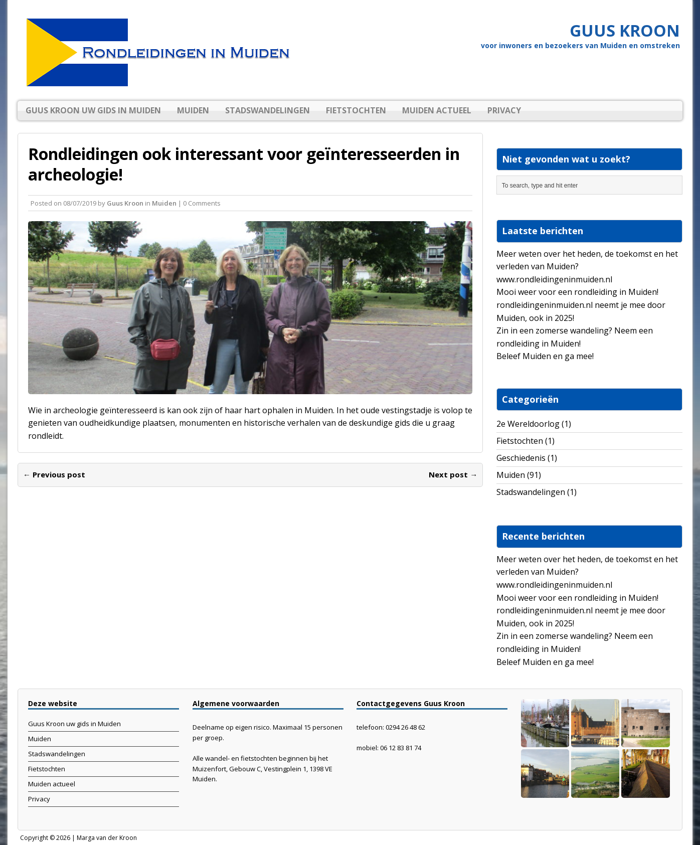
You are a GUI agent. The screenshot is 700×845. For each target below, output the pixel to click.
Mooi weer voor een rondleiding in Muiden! (577, 291)
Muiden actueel (436, 110)
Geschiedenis (521, 457)
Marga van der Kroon (107, 837)
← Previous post (54, 474)
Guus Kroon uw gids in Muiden (93, 110)
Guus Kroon (125, 203)
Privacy (504, 110)
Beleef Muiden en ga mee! (545, 356)
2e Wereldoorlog (528, 423)
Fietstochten (356, 110)
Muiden (193, 110)
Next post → (453, 474)
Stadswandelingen (267, 110)
